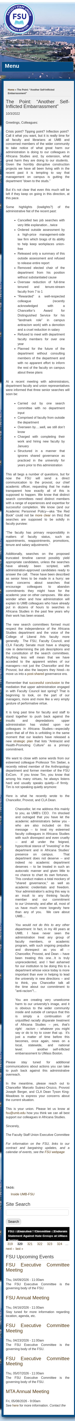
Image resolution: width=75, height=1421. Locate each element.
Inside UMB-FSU (23, 1194)
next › (10, 1248)
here (15, 1405)
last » (19, 1248)
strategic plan (23, 741)
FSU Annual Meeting (27, 1297)
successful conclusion (44, 682)
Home (11, 89)
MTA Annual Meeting (27, 1391)
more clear (43, 515)
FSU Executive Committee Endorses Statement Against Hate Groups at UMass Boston (38, 1236)
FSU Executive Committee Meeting (38, 1267)
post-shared (35, 674)
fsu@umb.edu (16, 1113)
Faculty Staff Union (27, 41)
